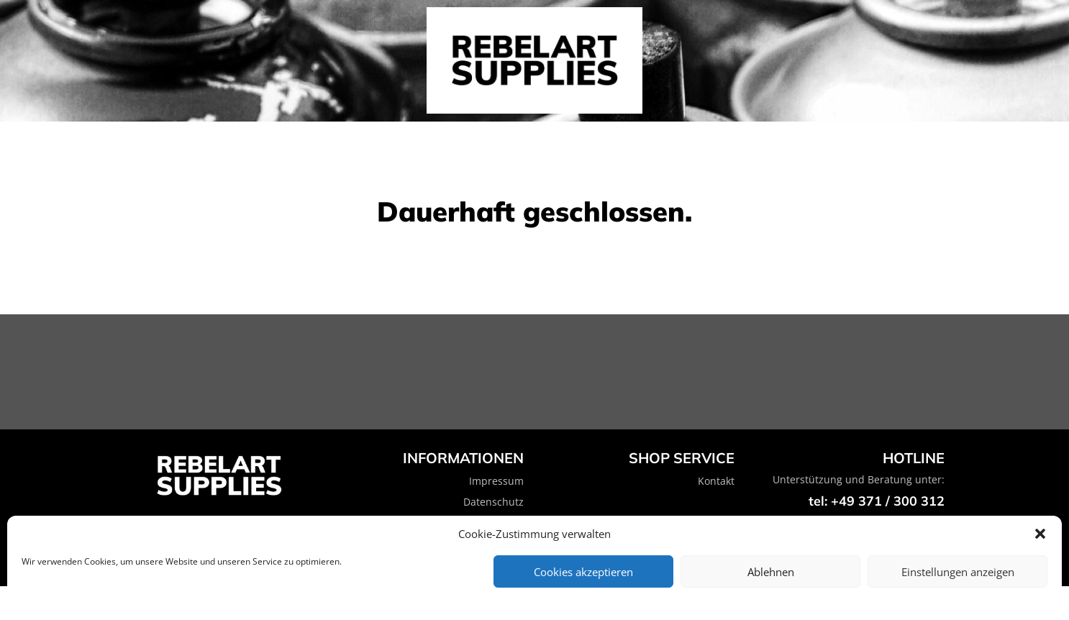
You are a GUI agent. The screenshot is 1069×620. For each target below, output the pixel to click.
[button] (1040, 533)
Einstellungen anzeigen (957, 572)
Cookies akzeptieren (583, 572)
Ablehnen (770, 572)
